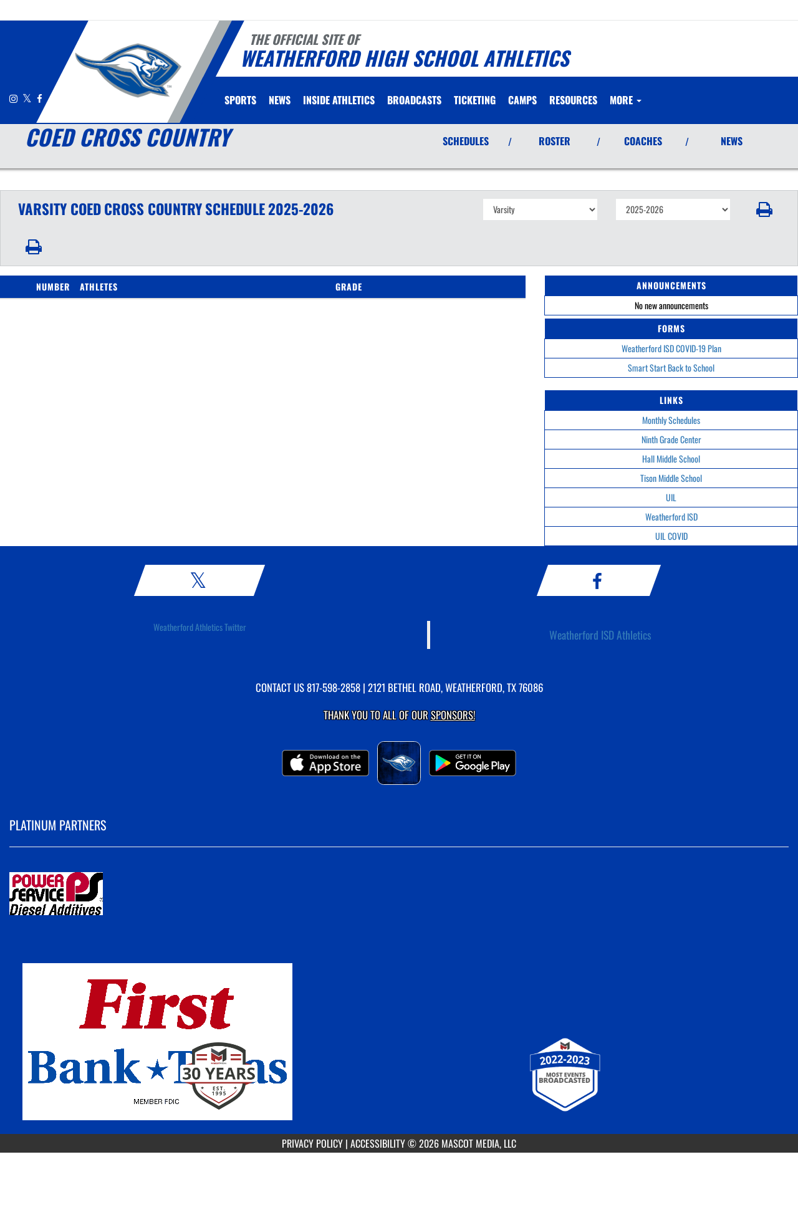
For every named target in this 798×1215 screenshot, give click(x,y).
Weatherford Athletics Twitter (199, 626)
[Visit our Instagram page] (14, 98)
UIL (671, 497)
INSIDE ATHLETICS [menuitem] (339, 99)
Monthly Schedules (671, 419)
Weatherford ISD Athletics (600, 635)
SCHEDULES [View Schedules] (466, 141)
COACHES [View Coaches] (643, 141)
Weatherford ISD (671, 516)
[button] (765, 209)
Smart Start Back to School (671, 367)
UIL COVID (671, 535)
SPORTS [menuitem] (240, 99)
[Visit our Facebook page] (39, 98)
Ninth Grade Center (671, 439)
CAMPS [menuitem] (522, 99)
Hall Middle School (671, 458)
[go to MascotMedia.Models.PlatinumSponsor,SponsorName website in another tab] (399, 894)
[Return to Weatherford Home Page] (128, 70)
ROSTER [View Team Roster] (554, 141)
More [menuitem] (626, 99)
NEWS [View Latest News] (732, 141)
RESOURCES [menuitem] (573, 99)
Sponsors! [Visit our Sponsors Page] (453, 715)
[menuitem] (279, 100)
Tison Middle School (671, 477)
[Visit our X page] (28, 98)
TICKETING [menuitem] (475, 99)
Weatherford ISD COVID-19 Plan (671, 348)
